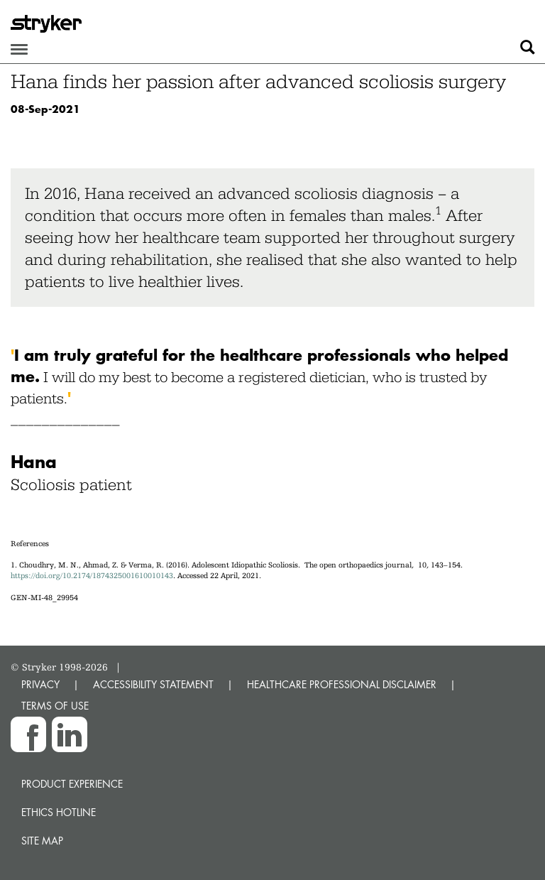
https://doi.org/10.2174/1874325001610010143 (92, 575)
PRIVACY (40, 684)
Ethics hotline (58, 812)
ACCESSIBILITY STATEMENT (153, 684)
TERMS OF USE (55, 705)
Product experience (72, 784)
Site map (42, 840)
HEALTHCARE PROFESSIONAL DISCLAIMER (341, 684)
